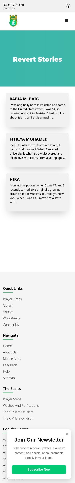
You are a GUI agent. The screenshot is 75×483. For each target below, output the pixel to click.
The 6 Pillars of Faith (18, 418)
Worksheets (11, 318)
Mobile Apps (12, 358)
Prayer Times (12, 299)
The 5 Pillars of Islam (18, 412)
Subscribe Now (39, 469)
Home (7, 346)
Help (6, 371)
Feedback (10, 365)
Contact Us (11, 324)
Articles (8, 312)
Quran (7, 305)
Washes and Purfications (21, 405)
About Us (9, 352)
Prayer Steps (12, 399)
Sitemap (9, 378)
